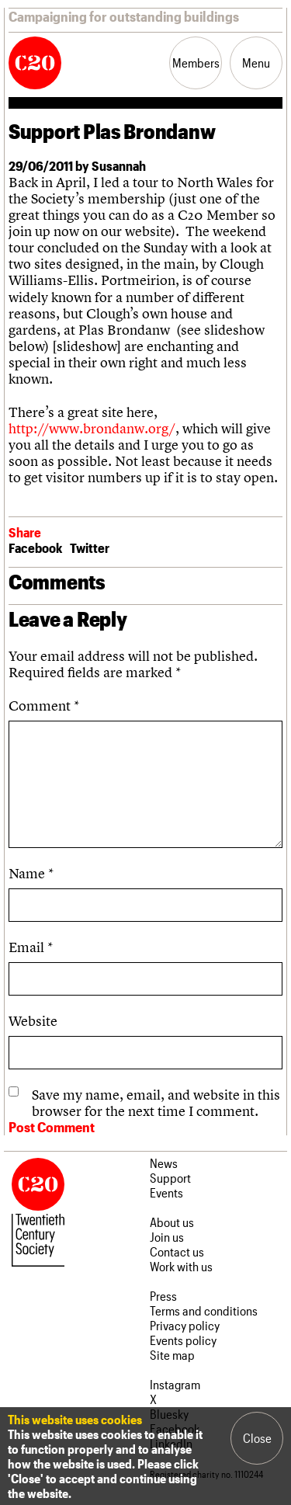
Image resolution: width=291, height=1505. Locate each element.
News (164, 1163)
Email (31, 947)
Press (163, 1295)
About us (172, 1222)
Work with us (181, 1266)
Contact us (177, 1251)
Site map (172, 1354)
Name (31, 873)
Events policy (183, 1340)
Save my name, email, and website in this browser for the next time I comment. (156, 1102)
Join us (167, 1236)
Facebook (35, 547)
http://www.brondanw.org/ (92, 428)
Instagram (175, 1384)
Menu (256, 62)
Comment (44, 705)
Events (166, 1192)
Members (196, 62)
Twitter (89, 547)
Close (257, 1437)
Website (33, 1021)
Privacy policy (185, 1325)
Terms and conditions (204, 1310)
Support (170, 1177)
